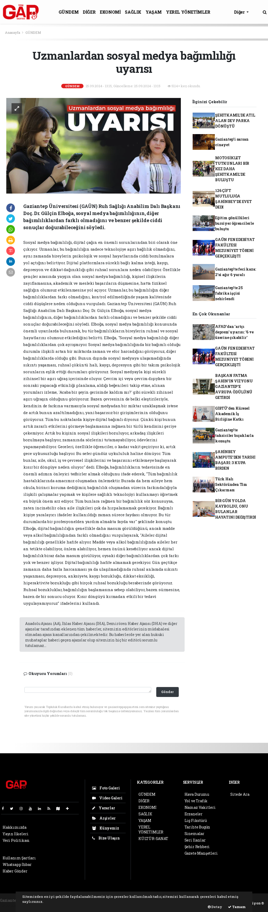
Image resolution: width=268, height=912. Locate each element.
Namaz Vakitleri (200, 807)
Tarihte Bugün (197, 827)
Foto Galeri (106, 787)
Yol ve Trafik (196, 800)
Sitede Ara (239, 794)
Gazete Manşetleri (201, 853)
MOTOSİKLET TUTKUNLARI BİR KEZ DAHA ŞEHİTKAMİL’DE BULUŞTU (232, 168)
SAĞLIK (133, 12)
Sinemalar (194, 833)
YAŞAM (154, 12)
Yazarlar (103, 807)
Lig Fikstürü (196, 820)
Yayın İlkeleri (15, 833)
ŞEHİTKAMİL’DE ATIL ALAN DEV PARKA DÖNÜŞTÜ (235, 121)
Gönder (167, 692)
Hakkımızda (14, 827)
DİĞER (89, 12)
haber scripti (12, 905)
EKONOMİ (110, 12)
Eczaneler (194, 813)
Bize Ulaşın (106, 838)
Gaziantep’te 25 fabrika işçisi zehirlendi (229, 293)
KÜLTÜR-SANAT (153, 838)
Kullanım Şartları (19, 857)
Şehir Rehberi (197, 846)
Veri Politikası (16, 840)
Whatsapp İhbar (17, 864)
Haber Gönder (15, 871)
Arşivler (103, 818)
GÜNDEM (69, 12)
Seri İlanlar (195, 840)
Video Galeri (107, 797)
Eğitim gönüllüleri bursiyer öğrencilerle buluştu (234, 223)
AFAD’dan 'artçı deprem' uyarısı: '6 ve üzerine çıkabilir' (234, 332)
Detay (215, 906)
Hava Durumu (197, 794)
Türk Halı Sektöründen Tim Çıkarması (231, 484)
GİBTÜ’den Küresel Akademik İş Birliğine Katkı (232, 414)
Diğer (240, 12)
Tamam (237, 906)
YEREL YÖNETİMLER (188, 12)
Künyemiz (105, 828)
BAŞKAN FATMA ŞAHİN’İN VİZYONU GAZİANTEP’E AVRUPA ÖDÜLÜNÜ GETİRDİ (234, 386)
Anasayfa (13, 32)
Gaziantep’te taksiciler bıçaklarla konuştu (234, 435)
